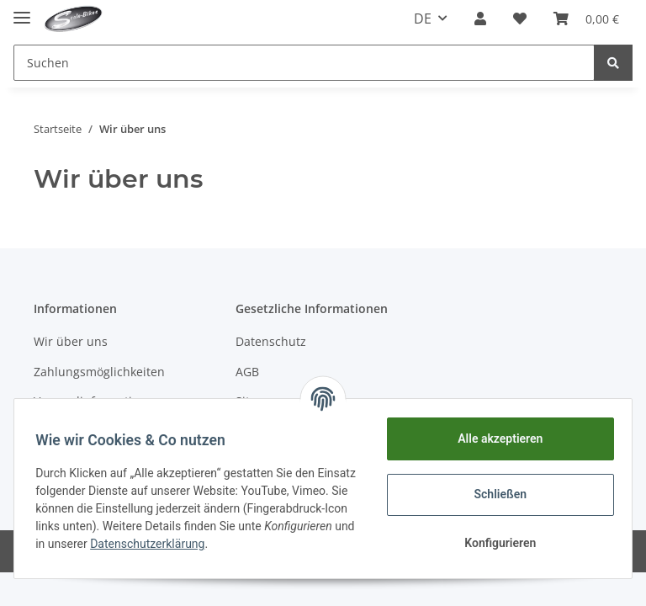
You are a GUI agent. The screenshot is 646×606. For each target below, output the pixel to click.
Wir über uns (71, 341)
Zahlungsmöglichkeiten (99, 372)
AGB (247, 372)
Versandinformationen (97, 401)
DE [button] (423, 18)
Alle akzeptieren (494, 438)
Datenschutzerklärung (272, 543)
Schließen (495, 494)
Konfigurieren (494, 543)
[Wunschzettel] (520, 18)
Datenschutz (271, 341)
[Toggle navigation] (21, 10)
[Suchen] (304, 63)
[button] (480, 18)
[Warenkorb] (586, 18)
